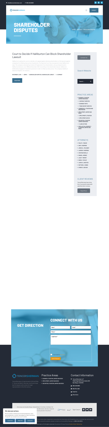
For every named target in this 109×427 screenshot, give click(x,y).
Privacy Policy (64, 424)
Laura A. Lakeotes (83, 162)
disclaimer (62, 354)
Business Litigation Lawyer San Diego (83, 98)
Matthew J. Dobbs (83, 165)
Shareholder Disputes (35, 74)
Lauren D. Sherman (83, 150)
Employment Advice (84, 118)
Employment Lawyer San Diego (85, 112)
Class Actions (83, 124)
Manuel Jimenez (82, 155)
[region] (20, 416)
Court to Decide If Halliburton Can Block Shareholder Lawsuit (41, 55)
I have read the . (59, 354)
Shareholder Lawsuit (48, 74)
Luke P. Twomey (82, 157)
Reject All (20, 420)
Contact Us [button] (84, 57)
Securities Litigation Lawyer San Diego (84, 121)
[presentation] (62, 349)
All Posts (79, 29)
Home (73, 29)
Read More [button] (84, 191)
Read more (17, 80)
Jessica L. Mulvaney (83, 148)
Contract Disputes (84, 101)
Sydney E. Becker (83, 167)
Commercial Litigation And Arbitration (85, 109)
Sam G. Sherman (82, 145)
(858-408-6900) (78, 421)
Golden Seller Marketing (75, 424)
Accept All (30, 420)
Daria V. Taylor (82, 160)
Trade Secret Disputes (85, 106)
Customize (10, 420)
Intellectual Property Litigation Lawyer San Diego (84, 127)
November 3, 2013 (16, 74)
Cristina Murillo (83, 153)
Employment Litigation (85, 115)
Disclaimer (58, 424)
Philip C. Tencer (82, 143)
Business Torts (83, 103)
